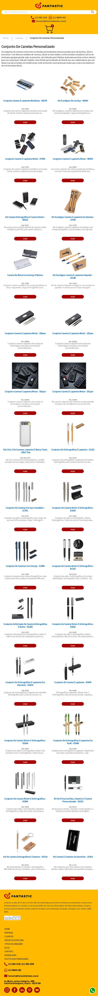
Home (7, 929)
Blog (7, 947)
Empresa (8, 932)
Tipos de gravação (13, 944)
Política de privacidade (16, 959)
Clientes (8, 936)
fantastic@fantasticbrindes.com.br (23, 976)
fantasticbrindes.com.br (51, 21)
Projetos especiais (14, 940)
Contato (8, 951)
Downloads (10, 955)
